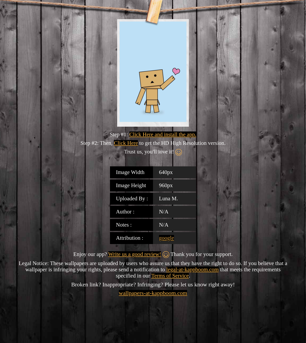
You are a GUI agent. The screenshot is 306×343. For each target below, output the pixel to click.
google (166, 238)
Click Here (126, 143)
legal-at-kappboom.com (192, 269)
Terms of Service (170, 276)
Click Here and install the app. (162, 134)
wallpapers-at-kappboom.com (153, 293)
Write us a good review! (134, 254)
